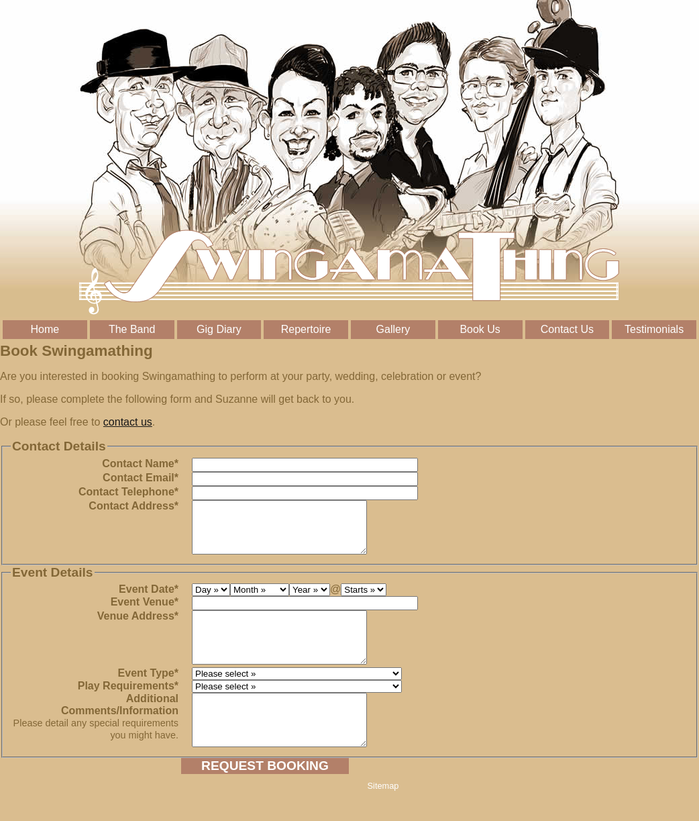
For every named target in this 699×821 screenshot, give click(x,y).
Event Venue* (144, 612)
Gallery (393, 329)
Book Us (480, 329)
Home (45, 329)
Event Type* (148, 693)
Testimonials (654, 329)
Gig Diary (219, 329)
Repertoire (306, 329)
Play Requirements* (128, 706)
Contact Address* (133, 506)
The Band (132, 329)
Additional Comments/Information (95, 737)
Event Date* (148, 599)
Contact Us (567, 329)
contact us (127, 422)
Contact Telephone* (128, 491)
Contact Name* (140, 463)
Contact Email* (140, 477)
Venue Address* (137, 626)
